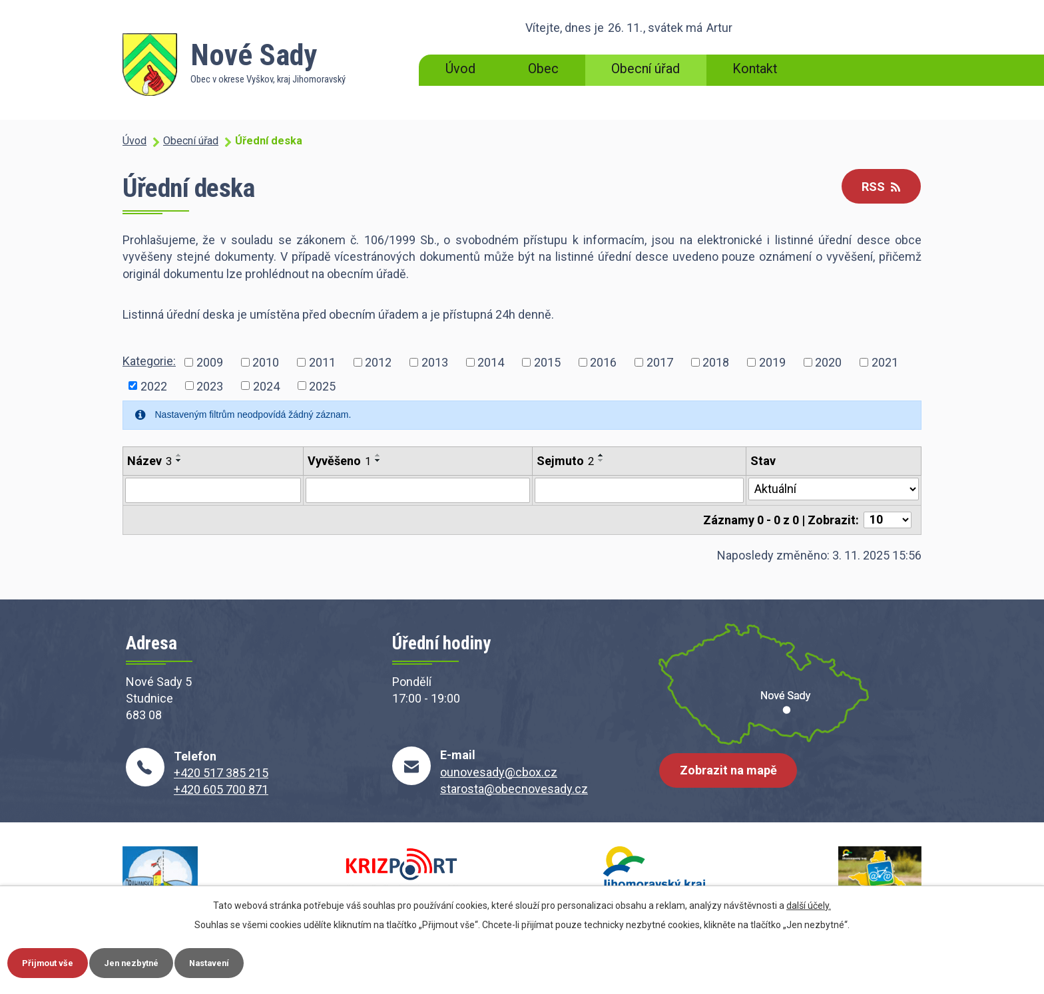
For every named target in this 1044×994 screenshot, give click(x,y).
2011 (322, 362)
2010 (265, 362)
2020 (828, 362)
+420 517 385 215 (221, 773)
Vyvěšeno (339, 461)
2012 (378, 362)
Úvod (460, 69)
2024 (266, 386)
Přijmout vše (53, 961)
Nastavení (238, 961)
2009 (209, 362)
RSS (877, 187)
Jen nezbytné (149, 961)
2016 (603, 362)
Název (149, 461)
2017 (660, 362)
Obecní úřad (645, 69)
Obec (543, 69)
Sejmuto (565, 461)
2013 (434, 362)
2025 (322, 386)
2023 (209, 386)
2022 (153, 386)
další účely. (808, 903)
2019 (772, 362)
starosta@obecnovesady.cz (514, 789)
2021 (885, 362)
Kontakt (754, 69)
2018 (715, 362)
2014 (490, 362)
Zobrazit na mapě (731, 777)
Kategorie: (149, 361)
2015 (547, 362)
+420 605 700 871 (221, 789)
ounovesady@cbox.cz (498, 772)
